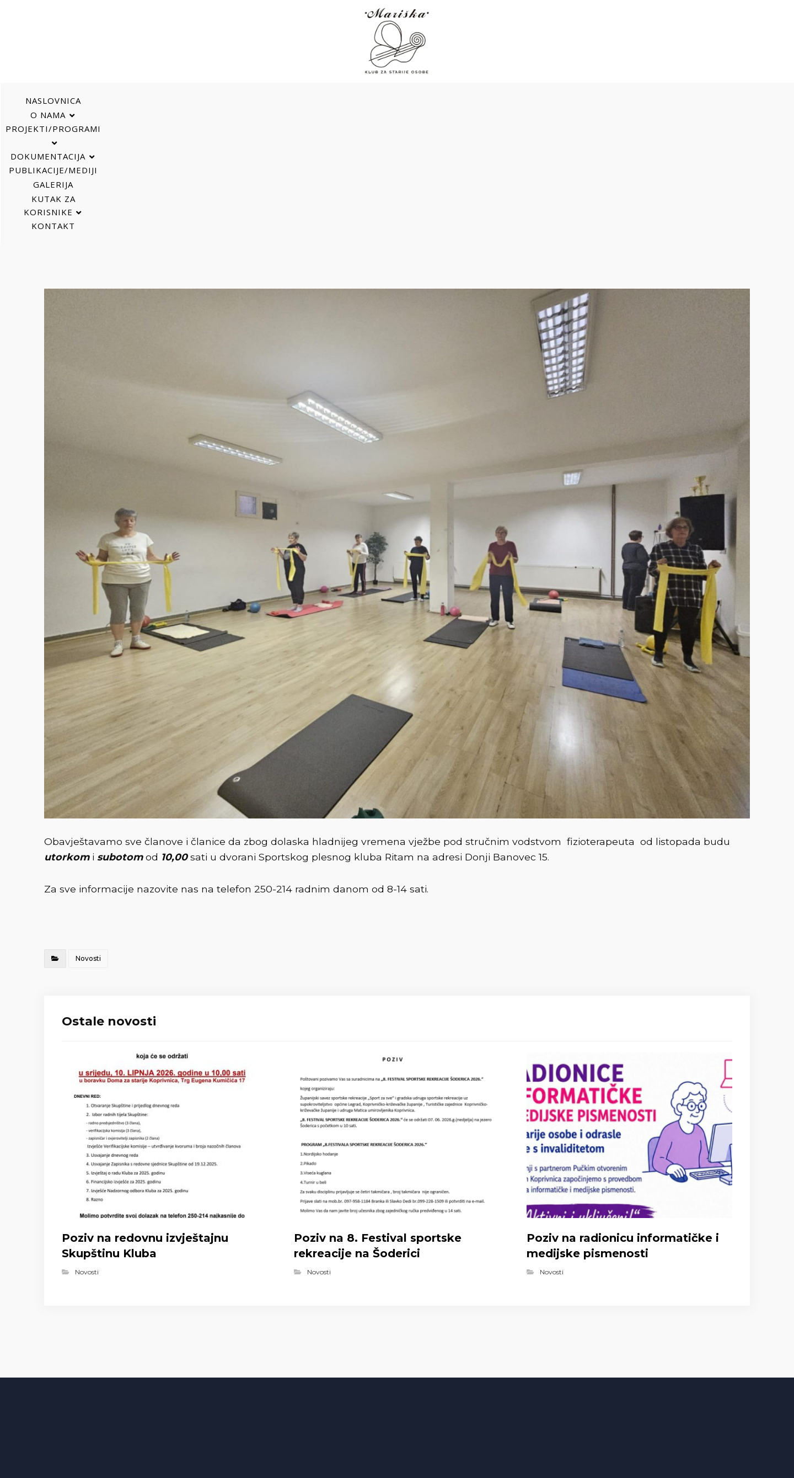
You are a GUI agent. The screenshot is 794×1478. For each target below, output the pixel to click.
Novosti (88, 833)
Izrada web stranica (496, 1467)
